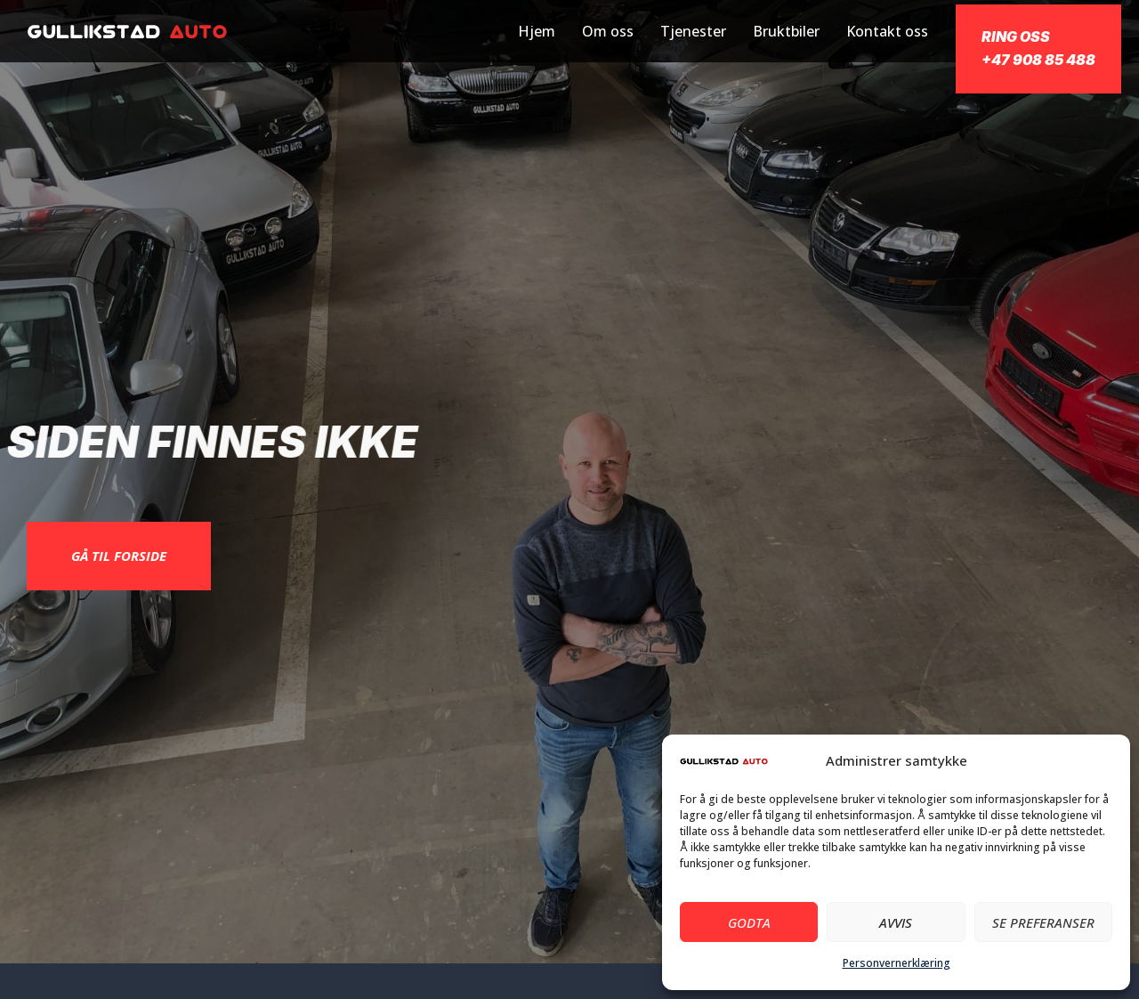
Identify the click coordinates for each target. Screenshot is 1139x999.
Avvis (895, 922)
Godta (749, 922)
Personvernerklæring (896, 963)
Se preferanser (1043, 922)
